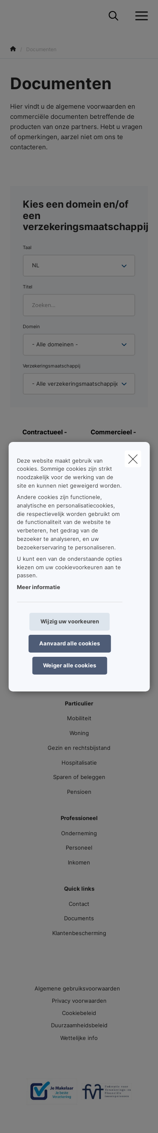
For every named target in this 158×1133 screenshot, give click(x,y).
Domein (31, 326)
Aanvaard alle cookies (69, 643)
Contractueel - (44, 432)
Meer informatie (38, 587)
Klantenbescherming (79, 933)
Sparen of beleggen (79, 777)
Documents (79, 918)
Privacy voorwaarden (79, 1000)
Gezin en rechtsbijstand (79, 747)
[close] (132, 458)
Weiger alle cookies (69, 665)
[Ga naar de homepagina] (15, 16)
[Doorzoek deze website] (113, 16)
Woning (79, 733)
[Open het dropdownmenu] (139, 16)
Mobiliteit (79, 718)
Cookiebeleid (79, 1013)
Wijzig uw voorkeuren (69, 621)
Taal (27, 247)
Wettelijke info (79, 1037)
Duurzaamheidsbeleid (79, 1025)
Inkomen (79, 862)
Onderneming (79, 833)
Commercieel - (113, 432)
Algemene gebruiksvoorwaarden (77, 988)
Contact (79, 903)
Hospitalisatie (79, 762)
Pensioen (79, 791)
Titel (27, 287)
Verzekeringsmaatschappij (51, 366)
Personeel (79, 847)
